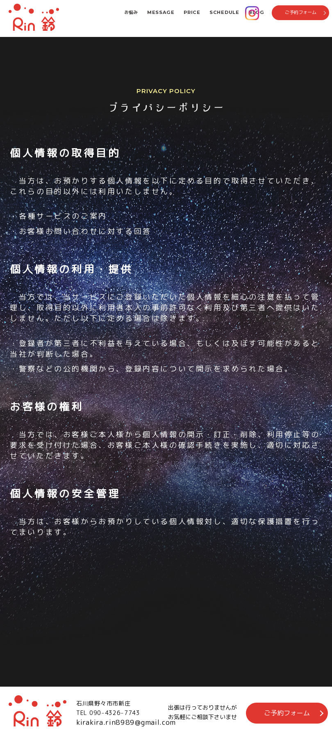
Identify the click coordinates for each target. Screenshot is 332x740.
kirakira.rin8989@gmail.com (126, 722)
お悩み (131, 12)
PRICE (192, 12)
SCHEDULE (224, 12)
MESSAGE (161, 12)
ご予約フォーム (300, 12)
